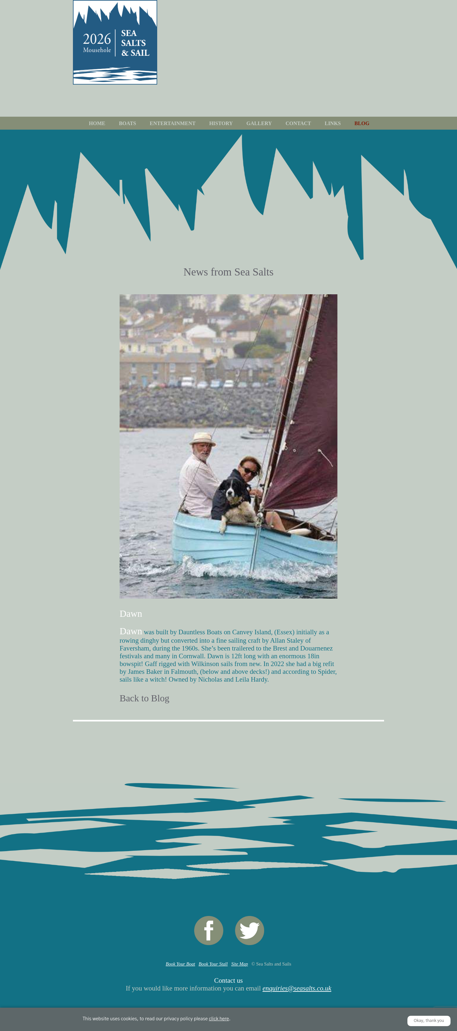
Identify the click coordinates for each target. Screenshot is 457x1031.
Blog (362, 123)
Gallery (259, 123)
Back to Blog (145, 698)
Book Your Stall (213, 964)
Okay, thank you (429, 1021)
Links (333, 123)
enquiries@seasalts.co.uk (297, 988)
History (221, 123)
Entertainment (172, 123)
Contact (298, 123)
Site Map (239, 964)
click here (219, 1019)
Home (97, 123)
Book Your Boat (180, 964)
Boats (127, 123)
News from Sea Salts (228, 272)
